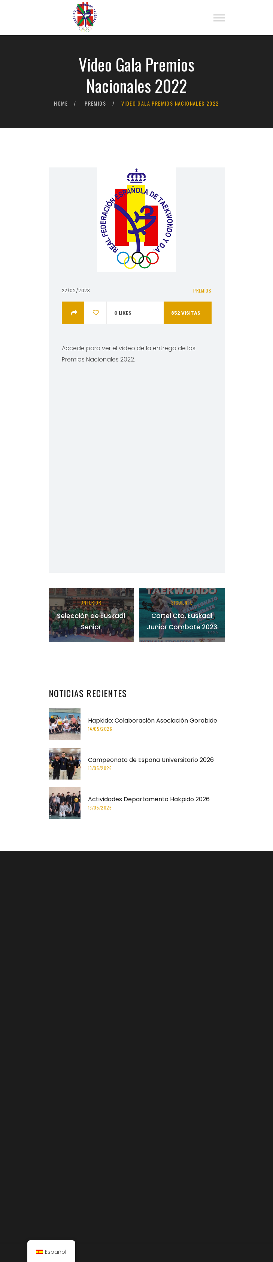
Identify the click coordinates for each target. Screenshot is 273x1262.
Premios (95, 103)
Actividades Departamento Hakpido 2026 (149, 799)
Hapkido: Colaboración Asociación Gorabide (152, 720)
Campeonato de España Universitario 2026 (151, 760)
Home (61, 103)
